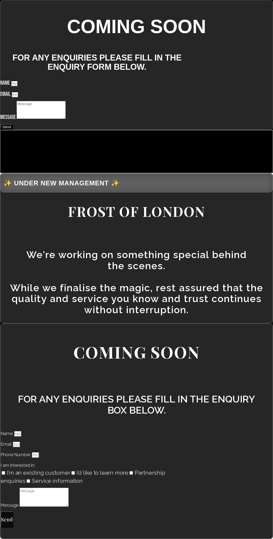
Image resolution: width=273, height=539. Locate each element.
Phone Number (16, 454)
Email (5, 94)
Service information (57, 481)
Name (5, 83)
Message (8, 117)
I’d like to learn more (102, 473)
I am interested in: (18, 465)
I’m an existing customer (38, 473)
